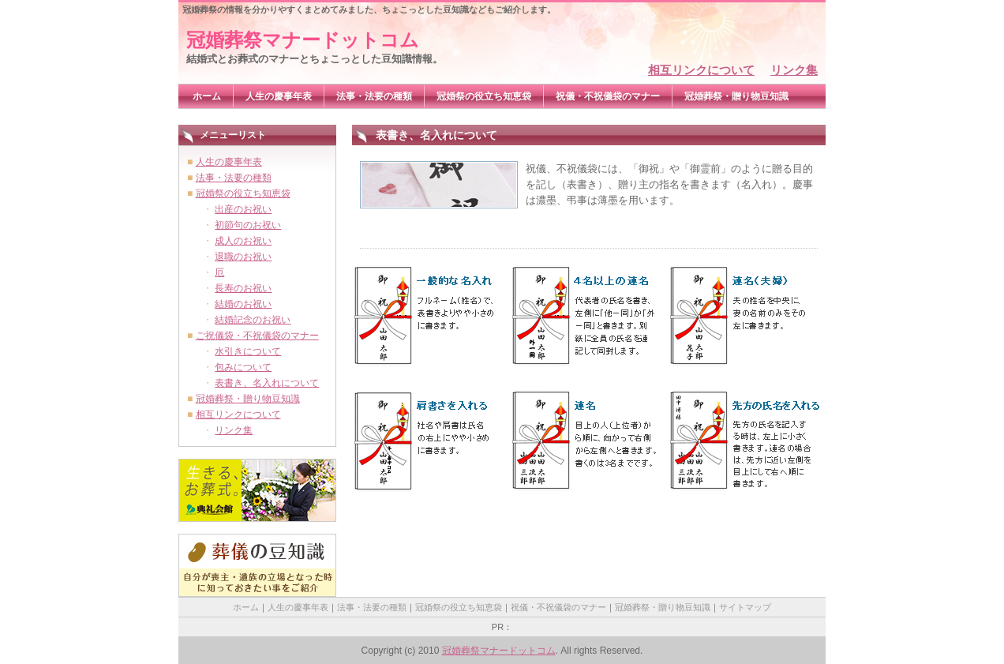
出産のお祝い (243, 209)
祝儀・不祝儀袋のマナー (608, 96)
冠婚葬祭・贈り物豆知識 (736, 96)
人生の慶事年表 (278, 96)
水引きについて (248, 351)
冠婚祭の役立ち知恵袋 (483, 96)
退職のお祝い (243, 256)
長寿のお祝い (243, 288)
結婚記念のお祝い (252, 319)
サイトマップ (745, 607)
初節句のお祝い (248, 225)
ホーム (207, 96)
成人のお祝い (243, 240)
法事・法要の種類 (374, 96)
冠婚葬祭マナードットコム (302, 40)
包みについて (243, 367)
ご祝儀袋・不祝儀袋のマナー (257, 335)
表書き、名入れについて (267, 382)
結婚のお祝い (243, 303)
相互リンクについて (701, 70)
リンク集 (794, 70)
